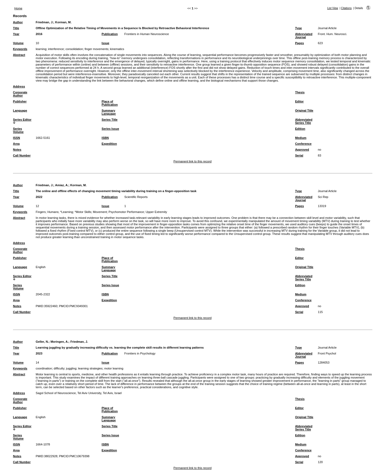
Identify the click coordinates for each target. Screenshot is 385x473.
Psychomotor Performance (126, 211)
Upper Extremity (156, 211)
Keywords (20, 49)
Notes (17, 149)
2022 (39, 197)
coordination (44, 368)
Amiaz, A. (61, 185)
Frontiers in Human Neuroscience (146, 34)
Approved (302, 149)
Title (16, 28)
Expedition (109, 143)
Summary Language (109, 112)
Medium (300, 137)
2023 (39, 353)
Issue (105, 43)
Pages (299, 43)
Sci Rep (323, 197)
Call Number (22, 155)
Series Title (110, 119)
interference (56, 49)
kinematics (117, 49)
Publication (110, 34)
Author (18, 22)
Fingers (41, 211)
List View (332, 8)
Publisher (20, 101)
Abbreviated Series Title (304, 121)
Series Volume (18, 130)
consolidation (74, 49)
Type (298, 28)
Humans (53, 211)
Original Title (304, 110)
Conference (303, 143)
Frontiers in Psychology (139, 353)
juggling (71, 368)
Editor (299, 101)
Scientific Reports (136, 197)
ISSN (16, 137)
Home (18, 8)
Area (16, 143)
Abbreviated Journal (304, 35)
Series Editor (22, 119)
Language (20, 110)
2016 (39, 34)
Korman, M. (63, 22)
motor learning (114, 368)
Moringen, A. (59, 341)
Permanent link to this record (192, 161)
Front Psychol (327, 353)
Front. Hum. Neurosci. (332, 34)
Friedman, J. (44, 22)
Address (19, 86)
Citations (346, 8)
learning (41, 49)
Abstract (19, 54)
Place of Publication (110, 103)
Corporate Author (20, 94)
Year (16, 34)
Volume (18, 43)
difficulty (59, 368)
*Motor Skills (83, 211)
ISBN (105, 137)
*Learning (66, 211)
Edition (300, 128)
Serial (299, 155)
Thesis (300, 92)
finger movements (96, 49)
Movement (100, 211)
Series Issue (110, 128)
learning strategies (90, 368)
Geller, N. (42, 341)
